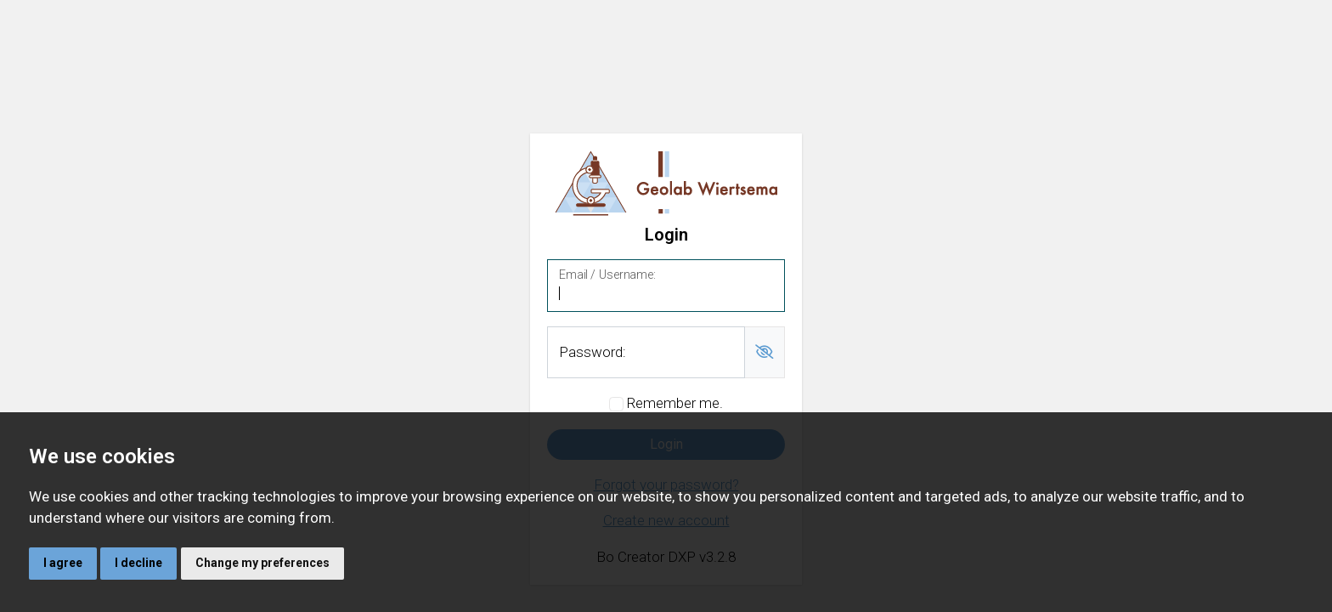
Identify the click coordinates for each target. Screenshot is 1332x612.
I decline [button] (138, 563)
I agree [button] (62, 563)
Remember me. (675, 402)
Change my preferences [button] (262, 563)
